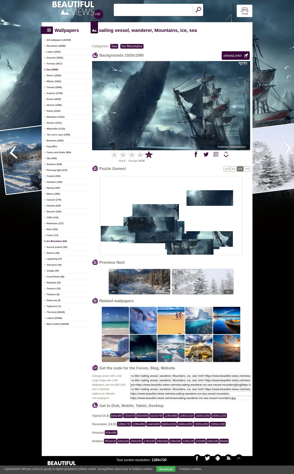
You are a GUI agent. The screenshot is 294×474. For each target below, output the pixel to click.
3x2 (233, 168)
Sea (114, 46)
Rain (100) (52, 229)
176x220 (149, 441)
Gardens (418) (54, 182)
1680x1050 (185, 424)
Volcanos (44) (54, 265)
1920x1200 (217, 424)
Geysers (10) (54, 288)
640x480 (116, 415)
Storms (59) (53, 253)
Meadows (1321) (55, 117)
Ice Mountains (131, 46)
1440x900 (153, 424)
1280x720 (124, 424)
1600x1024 (169, 424)
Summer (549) (54, 164)
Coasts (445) (53, 176)
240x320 (136, 441)
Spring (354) (53, 188)
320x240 (123, 441)
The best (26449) (56, 312)
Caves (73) (52, 235)
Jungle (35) (53, 270)
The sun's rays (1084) (58, 134)
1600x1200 (219, 415)
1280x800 (138, 424)
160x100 (162, 441)
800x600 (142, 415)
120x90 (200, 441)
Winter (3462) (54, 81)
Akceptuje (166, 469)
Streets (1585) (54, 105)
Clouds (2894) (54, 87)
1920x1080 (201, 424)
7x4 (247, 168)
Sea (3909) (52, 69)
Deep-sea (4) (53, 300)
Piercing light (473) (57, 170)
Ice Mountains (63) (57, 241)
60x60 (224, 441)
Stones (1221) (54, 123)
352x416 (110, 441)
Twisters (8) (53, 294)
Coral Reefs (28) (55, 276)
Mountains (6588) (56, 46)
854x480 (111, 432)
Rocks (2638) (54, 99)
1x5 (227, 168)
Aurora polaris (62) (57, 247)
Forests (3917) (55, 63)
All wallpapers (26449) (59, 40)
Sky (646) (52, 158)
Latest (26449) (54, 318)
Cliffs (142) (53, 217)
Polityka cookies (190, 469)
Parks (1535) (53, 111)
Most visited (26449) (58, 324)
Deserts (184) (54, 211)
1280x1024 (186, 415)
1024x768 (156, 415)
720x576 (129, 415)
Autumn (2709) (55, 93)
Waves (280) (53, 194)
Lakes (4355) (54, 52)
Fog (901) (52, 146)
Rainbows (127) (55, 223)
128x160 (175, 441)
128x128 (188, 441)
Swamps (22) (54, 282)
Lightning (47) (54, 259)
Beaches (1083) (55, 140)
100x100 (212, 441)
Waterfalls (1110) (56, 128)
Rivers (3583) (54, 75)
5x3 (240, 168)
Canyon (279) (54, 199)
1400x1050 (202, 415)
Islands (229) (54, 205)
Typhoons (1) (54, 306)
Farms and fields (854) (59, 152)
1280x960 (170, 415)
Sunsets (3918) (55, 57)
